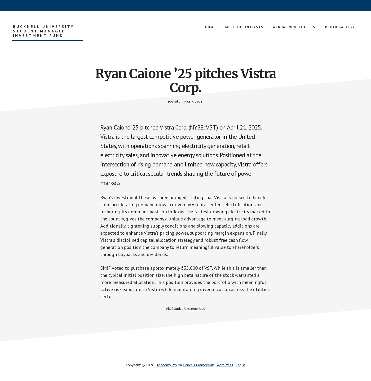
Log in (240, 365)
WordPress (224, 365)
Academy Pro (167, 365)
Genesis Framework (198, 365)
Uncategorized (194, 308)
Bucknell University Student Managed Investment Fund (43, 31)
